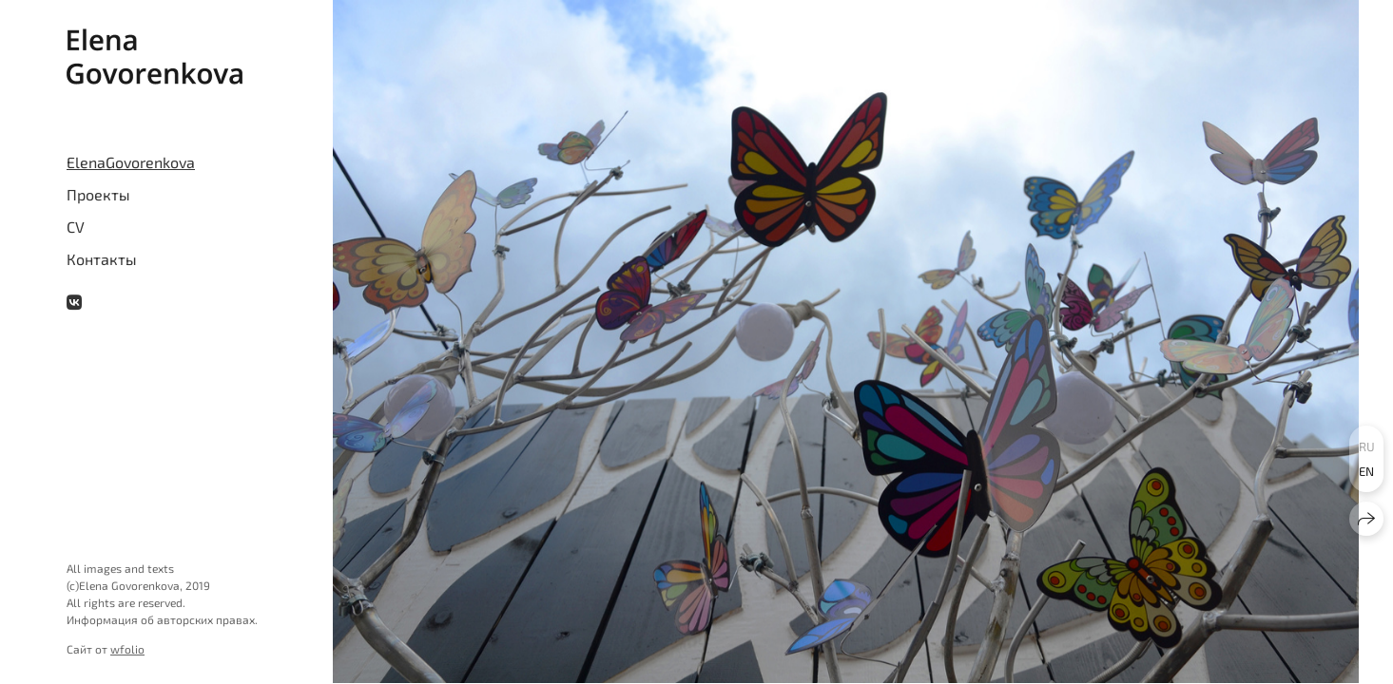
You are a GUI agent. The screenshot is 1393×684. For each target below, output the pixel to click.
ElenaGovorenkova (131, 162)
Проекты (98, 194)
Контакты (102, 259)
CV (76, 227)
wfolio (127, 649)
